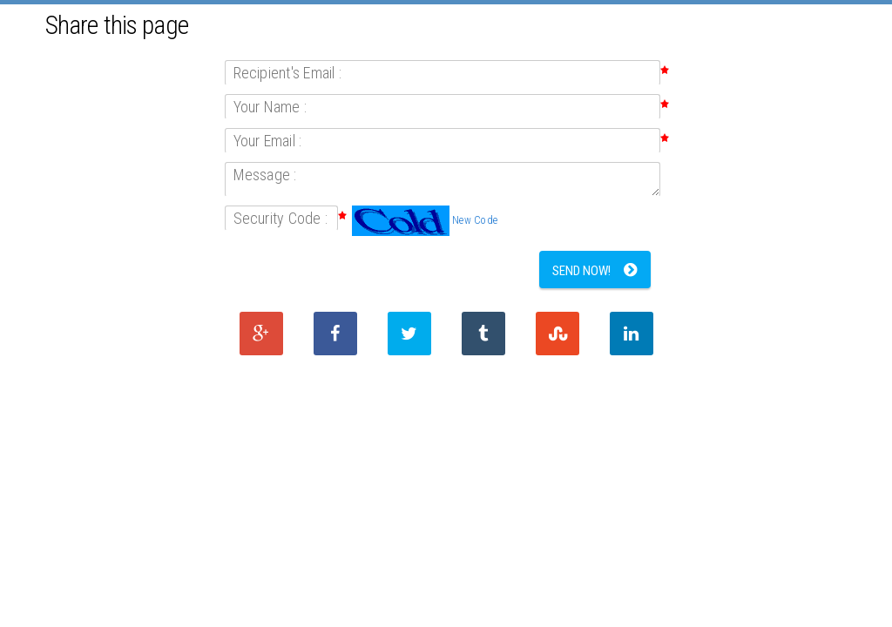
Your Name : (270, 107)
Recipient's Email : (287, 73)
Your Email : (267, 140)
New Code (474, 220)
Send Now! (581, 271)
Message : (265, 174)
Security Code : (280, 218)
